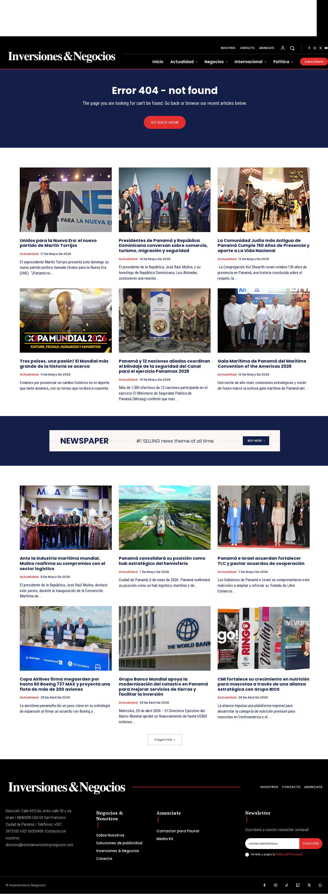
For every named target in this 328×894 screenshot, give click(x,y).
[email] (272, 843)
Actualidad (29, 254)
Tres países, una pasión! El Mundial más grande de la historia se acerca (64, 363)
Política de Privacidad (289, 854)
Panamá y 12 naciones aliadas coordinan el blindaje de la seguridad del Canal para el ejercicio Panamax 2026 (164, 366)
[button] (292, 48)
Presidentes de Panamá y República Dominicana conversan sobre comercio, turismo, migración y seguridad (163, 245)
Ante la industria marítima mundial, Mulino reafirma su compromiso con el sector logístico (62, 563)
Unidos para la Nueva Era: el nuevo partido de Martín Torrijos (58, 243)
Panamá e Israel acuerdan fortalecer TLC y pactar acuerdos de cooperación (261, 561)
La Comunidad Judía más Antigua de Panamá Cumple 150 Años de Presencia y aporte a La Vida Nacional (263, 245)
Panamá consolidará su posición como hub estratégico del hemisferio (162, 561)
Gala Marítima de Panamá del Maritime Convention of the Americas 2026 (262, 363)
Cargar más (165, 740)
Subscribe (311, 843)
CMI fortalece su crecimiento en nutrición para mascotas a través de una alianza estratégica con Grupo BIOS (263, 684)
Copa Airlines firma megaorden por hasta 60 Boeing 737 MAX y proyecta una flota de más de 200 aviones (65, 684)
